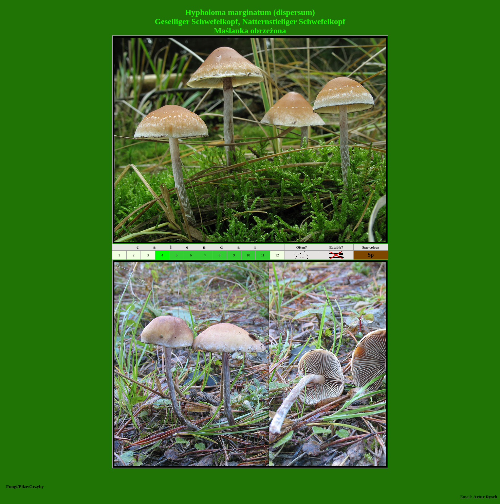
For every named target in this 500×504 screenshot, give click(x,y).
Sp (371, 255)
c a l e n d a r (199, 247)
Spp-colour (370, 247)
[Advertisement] (250, 5)
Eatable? (336, 247)
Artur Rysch (485, 496)
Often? (301, 247)
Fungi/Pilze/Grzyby (25, 486)
